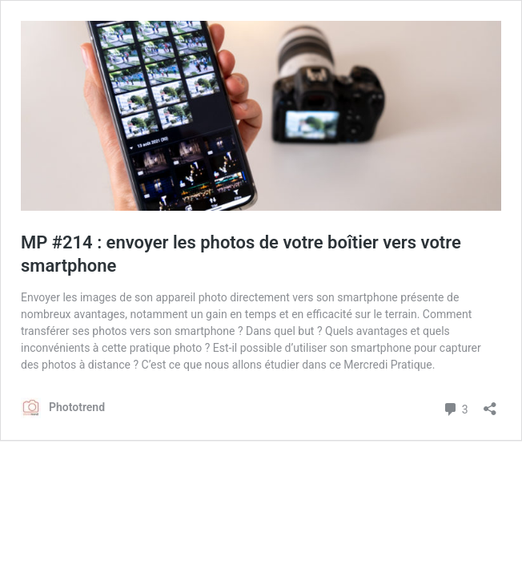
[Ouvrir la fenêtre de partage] (490, 403)
